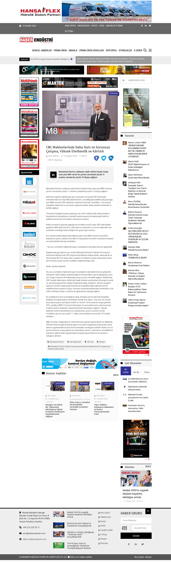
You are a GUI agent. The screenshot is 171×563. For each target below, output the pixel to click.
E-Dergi (103, 534)
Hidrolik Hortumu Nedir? (138, 250)
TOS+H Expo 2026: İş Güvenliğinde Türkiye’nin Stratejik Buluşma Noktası (79, 545)
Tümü (146, 372)
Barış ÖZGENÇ (134, 201)
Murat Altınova (135, 262)
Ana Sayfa (70, 25)
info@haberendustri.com (32, 533)
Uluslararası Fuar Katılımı (139, 265)
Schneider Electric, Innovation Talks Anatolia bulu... (136, 408)
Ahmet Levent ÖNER (137, 142)
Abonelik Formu (114, 25)
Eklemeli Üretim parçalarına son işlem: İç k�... (138, 397)
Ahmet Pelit (133, 161)
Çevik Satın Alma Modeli (138, 178)
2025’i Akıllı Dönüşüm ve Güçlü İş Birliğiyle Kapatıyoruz (138, 167)
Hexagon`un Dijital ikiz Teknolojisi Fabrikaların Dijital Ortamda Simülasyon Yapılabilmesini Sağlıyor (55, 411)
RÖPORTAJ (111, 50)
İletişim (69, 31)
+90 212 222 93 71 (29, 527)
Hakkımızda (83, 25)
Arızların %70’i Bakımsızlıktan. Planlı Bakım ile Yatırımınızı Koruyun (137, 291)
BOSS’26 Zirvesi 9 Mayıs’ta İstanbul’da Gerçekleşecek (79, 524)
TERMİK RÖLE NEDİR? (137, 258)
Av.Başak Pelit (134, 182)
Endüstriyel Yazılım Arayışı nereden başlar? (138, 304)
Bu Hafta (125, 370)
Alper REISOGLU (135, 175)
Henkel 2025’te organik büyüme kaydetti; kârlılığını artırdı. (63, 59)
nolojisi (102, 342)
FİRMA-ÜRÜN (60, 50)
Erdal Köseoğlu (135, 228)
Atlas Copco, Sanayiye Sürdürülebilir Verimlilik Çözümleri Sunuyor (80, 405)
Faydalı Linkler (106, 530)
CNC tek (90, 342)
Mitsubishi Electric (57, 342)
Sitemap (104, 543)
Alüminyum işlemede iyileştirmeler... (137, 388)
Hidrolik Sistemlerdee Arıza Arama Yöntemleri (139, 205)
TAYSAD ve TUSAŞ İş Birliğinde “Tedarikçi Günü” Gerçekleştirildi (80, 534)
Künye (94, 25)
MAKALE (73, 50)
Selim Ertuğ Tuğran (136, 300)
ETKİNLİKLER (125, 50)
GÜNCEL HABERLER (42, 50)
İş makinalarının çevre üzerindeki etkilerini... (138, 380)
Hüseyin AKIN (134, 247)
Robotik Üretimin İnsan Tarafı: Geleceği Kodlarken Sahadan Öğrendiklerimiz (138, 219)
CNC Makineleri (75, 342)
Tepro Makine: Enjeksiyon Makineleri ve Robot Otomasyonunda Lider (104, 409)
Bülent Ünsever (135, 212)
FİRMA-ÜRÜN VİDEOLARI (91, 50)
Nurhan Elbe (133, 270)
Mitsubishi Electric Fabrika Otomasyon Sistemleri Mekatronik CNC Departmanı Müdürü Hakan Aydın (79, 348)
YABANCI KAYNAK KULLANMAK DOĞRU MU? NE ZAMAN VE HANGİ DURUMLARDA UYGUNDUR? (137, 151)
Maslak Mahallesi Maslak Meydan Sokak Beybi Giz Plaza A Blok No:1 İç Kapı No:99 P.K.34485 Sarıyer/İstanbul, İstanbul (34, 517)
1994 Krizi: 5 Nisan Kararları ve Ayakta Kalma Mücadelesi (136, 276)
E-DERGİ (138, 50)
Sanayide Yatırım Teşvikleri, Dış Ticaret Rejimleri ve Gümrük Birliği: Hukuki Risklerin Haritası (137, 191)
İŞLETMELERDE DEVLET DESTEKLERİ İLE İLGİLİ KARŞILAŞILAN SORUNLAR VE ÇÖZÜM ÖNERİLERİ (138, 236)
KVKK (101, 25)
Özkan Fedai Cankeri (137, 284)
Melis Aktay (133, 255)
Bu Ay (136, 372)
